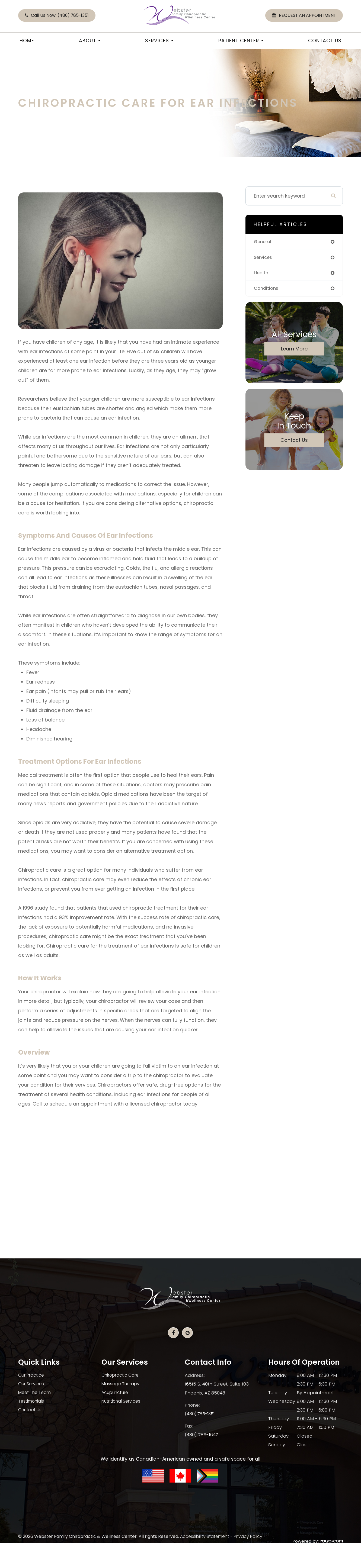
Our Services (32, 1384)
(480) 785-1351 (201, 1413)
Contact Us (324, 40)
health (261, 273)
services (264, 258)
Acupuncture (116, 1392)
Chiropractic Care (121, 1375)
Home (27, 40)
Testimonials (32, 1401)
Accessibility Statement (204, 1536)
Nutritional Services (122, 1401)
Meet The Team (36, 1392)
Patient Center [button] (240, 40)
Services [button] (159, 40)
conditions (267, 289)
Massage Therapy (121, 1384)
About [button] (89, 40)
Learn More (294, 350)
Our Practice (32, 1375)
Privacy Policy (248, 1536)
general (263, 242)
